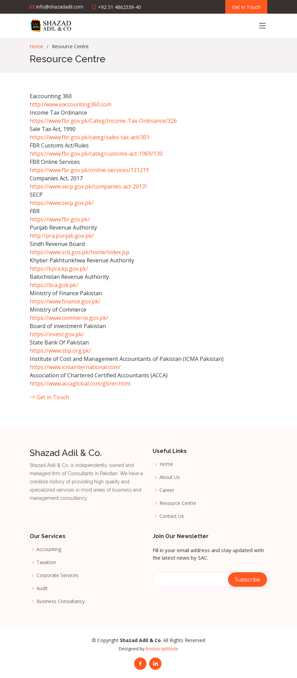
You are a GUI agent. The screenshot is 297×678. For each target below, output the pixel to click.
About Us (169, 477)
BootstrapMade (162, 649)
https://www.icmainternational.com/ (75, 367)
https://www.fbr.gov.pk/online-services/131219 (89, 170)
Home (36, 46)
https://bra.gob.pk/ (54, 285)
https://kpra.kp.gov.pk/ (59, 268)
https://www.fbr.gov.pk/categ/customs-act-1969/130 (96, 153)
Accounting (49, 549)
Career (166, 490)
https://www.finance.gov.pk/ (65, 301)
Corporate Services (58, 575)
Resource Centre (177, 503)
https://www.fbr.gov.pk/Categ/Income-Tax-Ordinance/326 (103, 121)
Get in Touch (49, 397)
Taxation (46, 562)
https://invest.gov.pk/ (57, 334)
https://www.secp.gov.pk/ (62, 203)
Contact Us (171, 516)
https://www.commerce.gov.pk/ (69, 318)
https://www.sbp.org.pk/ (60, 350)
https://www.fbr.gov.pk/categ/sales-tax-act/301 (90, 137)
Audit (42, 588)
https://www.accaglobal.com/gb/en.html (80, 383)
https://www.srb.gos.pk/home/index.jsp (79, 252)
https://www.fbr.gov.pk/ (60, 219)
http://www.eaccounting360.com (70, 104)
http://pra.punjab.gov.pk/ (62, 235)
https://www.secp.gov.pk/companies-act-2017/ (88, 186)
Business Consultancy (61, 601)
